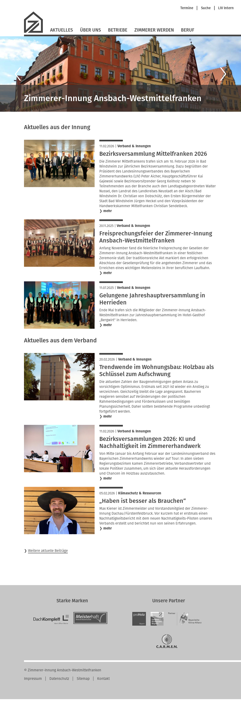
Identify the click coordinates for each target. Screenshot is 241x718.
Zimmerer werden (154, 30)
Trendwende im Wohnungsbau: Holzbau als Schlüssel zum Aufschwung (156, 371)
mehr (107, 211)
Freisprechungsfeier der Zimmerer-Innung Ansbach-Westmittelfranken (155, 237)
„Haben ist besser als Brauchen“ (142, 501)
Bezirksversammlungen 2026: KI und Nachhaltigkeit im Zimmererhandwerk (150, 442)
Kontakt (103, 679)
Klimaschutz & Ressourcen (139, 493)
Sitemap (83, 679)
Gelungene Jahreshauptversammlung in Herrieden (152, 299)
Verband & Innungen (134, 146)
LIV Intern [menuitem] (226, 8)
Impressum (33, 679)
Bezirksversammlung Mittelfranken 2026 (153, 153)
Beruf (187, 30)
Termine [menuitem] (186, 8)
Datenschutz (59, 679)
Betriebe (117, 30)
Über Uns (90, 30)
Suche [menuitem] (206, 8)
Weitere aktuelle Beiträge (48, 551)
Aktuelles (61, 30)
